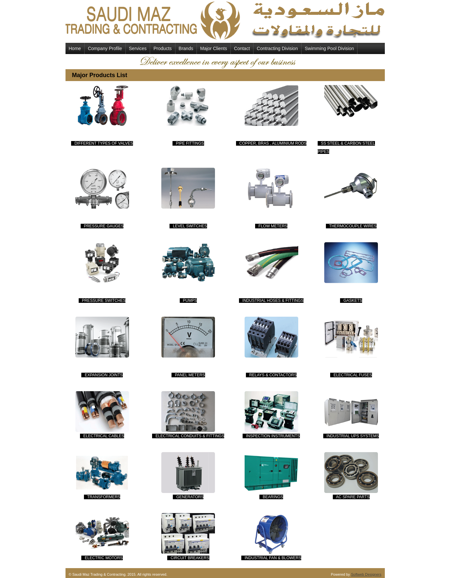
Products (162, 48)
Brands (186, 48)
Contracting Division (277, 48)
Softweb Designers (366, 574)
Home (75, 48)
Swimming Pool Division (329, 48)
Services (138, 48)
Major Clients (213, 48)
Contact (242, 48)
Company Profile (105, 48)
